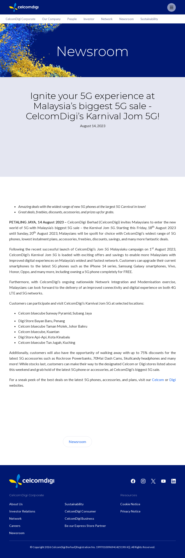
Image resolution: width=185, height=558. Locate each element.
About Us (108, 441)
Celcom (158, 379)
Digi (172, 379)
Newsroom (77, 441)
